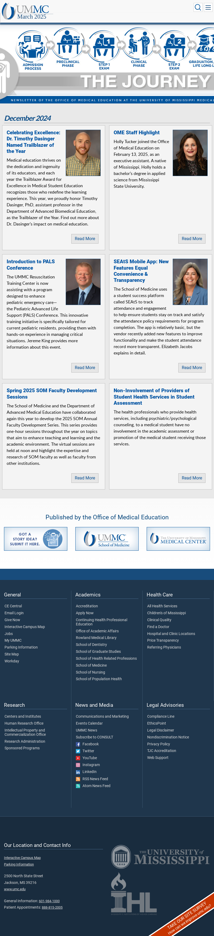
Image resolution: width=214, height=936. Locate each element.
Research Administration (25, 736)
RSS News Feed (92, 773)
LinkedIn (86, 766)
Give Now (12, 614)
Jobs (9, 628)
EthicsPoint (156, 718)
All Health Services (162, 600)
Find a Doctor (158, 621)
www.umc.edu (15, 883)
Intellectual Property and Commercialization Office (25, 726)
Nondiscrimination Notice (168, 731)
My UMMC (13, 635)
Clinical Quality (159, 614)
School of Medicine (91, 660)
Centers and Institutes (23, 711)
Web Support (157, 752)
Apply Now (85, 607)
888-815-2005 (52, 902)
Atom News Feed (93, 780)
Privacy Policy (158, 738)
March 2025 (85, 8)
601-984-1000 (49, 895)
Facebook (87, 738)
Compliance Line (160, 711)
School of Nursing (90, 667)
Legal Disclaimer (160, 724)
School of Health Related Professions (106, 653)
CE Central (13, 600)
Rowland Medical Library (96, 632)
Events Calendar (89, 718)
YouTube (86, 752)
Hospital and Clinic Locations (171, 628)
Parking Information (21, 642)
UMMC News (86, 724)
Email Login (14, 607)
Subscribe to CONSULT (94, 731)
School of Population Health (99, 673)
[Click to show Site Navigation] (208, 7)
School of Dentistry (91, 639)
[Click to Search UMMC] (197, 7)
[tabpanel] (107, 57)
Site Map (12, 648)
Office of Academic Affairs (97, 625)
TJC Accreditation (161, 745)
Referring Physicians (164, 642)
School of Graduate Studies (98, 646)
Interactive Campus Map (25, 621)
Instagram (88, 759)
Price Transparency (163, 635)
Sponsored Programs (22, 742)
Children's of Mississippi (166, 607)
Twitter (85, 745)
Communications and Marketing (102, 711)
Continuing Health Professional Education (101, 616)
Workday (12, 655)
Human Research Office (24, 718)
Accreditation (87, 600)
